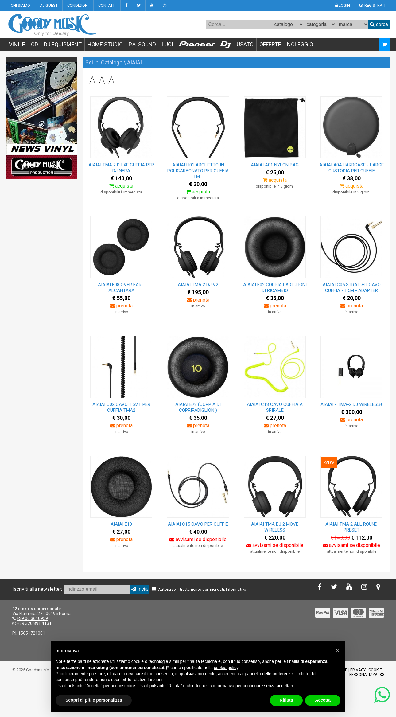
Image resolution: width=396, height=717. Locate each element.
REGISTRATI (372, 5)
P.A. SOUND (142, 44)
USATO (245, 44)
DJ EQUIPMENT (63, 44)
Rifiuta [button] (286, 700)
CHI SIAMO (20, 5)
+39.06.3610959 (32, 618)
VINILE (17, 44)
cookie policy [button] (226, 667)
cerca (379, 24)
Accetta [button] (323, 700)
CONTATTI (107, 5)
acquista (121, 186)
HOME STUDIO (105, 44)
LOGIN (342, 5)
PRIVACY (358, 670)
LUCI (167, 44)
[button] (337, 650)
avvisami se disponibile (198, 539)
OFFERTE (270, 44)
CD (34, 44)
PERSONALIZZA (363, 674)
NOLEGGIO (300, 44)
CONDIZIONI (78, 5)
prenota (121, 306)
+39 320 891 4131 (34, 623)
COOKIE (375, 670)
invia (139, 589)
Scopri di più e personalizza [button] (93, 700)
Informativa (236, 589)
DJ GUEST (49, 5)
